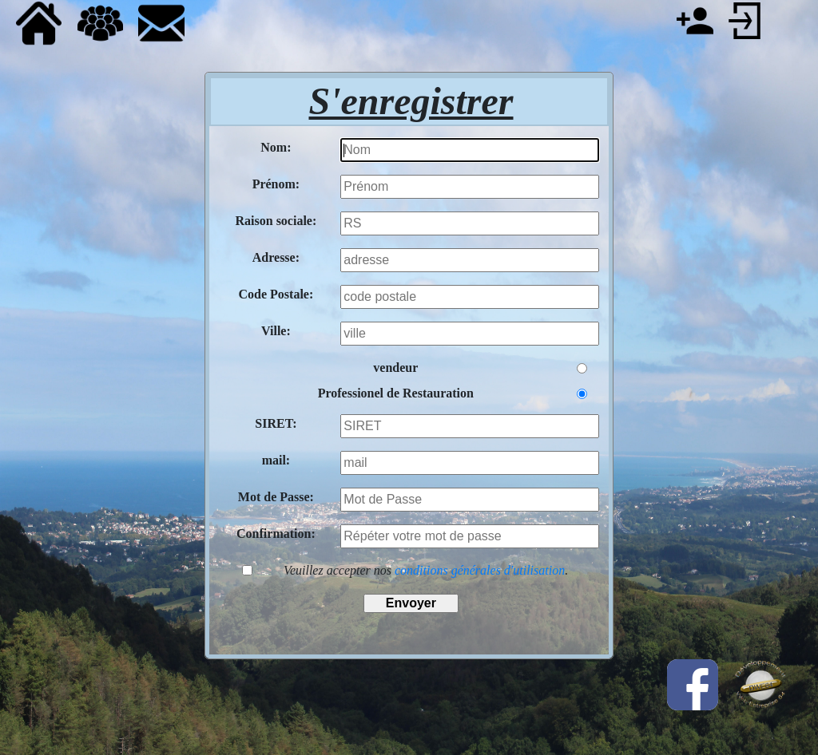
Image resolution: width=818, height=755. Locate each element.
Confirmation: (276, 533)
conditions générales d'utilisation (480, 570)
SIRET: (275, 423)
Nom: (275, 147)
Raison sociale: (276, 220)
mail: (276, 460)
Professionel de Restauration (396, 393)
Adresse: (276, 257)
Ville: (276, 331)
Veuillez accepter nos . (426, 570)
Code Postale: (276, 294)
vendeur (395, 367)
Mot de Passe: (276, 497)
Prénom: (276, 184)
